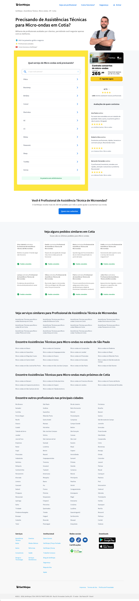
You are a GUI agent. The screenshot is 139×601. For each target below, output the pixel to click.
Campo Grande (75, 424)
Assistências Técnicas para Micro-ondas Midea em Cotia (81, 326)
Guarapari (101, 505)
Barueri (100, 412)
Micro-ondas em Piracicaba (79, 356)
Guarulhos (46, 412)
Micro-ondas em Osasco (51, 356)
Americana (46, 474)
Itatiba (100, 501)
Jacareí (100, 462)
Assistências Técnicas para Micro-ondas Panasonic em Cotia (109, 326)
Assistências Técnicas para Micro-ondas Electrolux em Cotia (109, 320)
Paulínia (73, 481)
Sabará (17, 489)
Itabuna (100, 524)
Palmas (100, 466)
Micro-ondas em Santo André (24, 360)
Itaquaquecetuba (48, 458)
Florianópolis (74, 416)
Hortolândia (74, 454)
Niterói (72, 412)
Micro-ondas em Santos (50, 360)
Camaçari (101, 474)
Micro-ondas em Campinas (51, 348)
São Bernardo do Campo (106, 420)
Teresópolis (102, 497)
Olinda (100, 454)
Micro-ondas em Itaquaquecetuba (54, 352)
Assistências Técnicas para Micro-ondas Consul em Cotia (81, 320)
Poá (99, 481)
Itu (44, 485)
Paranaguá (46, 524)
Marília (100, 508)
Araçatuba (73, 524)
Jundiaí (17, 435)
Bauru (45, 481)
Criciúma (73, 505)
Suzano (72, 443)
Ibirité (72, 485)
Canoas (72, 435)
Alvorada (18, 478)
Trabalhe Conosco (49, 553)
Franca (45, 489)
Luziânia (73, 508)
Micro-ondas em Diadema (106, 348)
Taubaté (45, 470)
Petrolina (46, 505)
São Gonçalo (74, 431)
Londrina (46, 447)
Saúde (30, 553)
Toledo (45, 512)
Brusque (18, 516)
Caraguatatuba (75, 489)
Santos (100, 416)
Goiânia (45, 408)
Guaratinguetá (75, 512)
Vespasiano (46, 497)
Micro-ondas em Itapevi (50, 385)
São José (73, 439)
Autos (17, 548)
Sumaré (72, 458)
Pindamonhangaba (21, 512)
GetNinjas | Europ (49, 548)
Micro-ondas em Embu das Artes (53, 381)
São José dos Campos (50, 431)
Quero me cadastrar (69, 211)
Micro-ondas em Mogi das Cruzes (26, 356)
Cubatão (18, 520)
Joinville (101, 424)
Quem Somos (47, 538)
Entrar (117, 5)
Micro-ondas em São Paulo (79, 366)
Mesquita (46, 478)
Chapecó (46, 501)
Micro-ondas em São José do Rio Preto (28, 366)
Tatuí (17, 524)
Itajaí (17, 451)
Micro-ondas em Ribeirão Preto (108, 356)
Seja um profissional (67, 5)
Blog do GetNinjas (49, 558)
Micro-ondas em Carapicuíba (79, 348)
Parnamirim (19, 474)
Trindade (18, 508)
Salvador (18, 408)
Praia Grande (102, 431)
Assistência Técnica (31, 11)
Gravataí (46, 466)
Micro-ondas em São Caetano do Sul (27, 389)
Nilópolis (18, 466)
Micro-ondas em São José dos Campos (55, 366)
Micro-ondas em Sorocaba (79, 360)
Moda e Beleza (33, 543)
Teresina (46, 462)
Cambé (100, 520)
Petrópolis (74, 478)
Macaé (100, 470)
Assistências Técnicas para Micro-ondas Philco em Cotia (26, 332)
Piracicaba (18, 454)
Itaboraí (100, 489)
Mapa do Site (47, 567)
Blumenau (101, 447)
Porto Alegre (19, 416)
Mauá (72, 447)
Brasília (100, 408)
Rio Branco (19, 404)
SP (50, 11)
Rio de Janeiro (75, 404)
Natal (17, 447)
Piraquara (18, 493)
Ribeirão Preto (48, 416)
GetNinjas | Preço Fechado (52, 543)
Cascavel (18, 485)
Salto (17, 505)
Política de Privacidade (106, 587)
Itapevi (72, 451)
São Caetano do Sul (49, 439)
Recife (17, 420)
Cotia (54, 11)
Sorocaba (101, 427)
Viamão (72, 466)
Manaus (45, 424)
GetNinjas (19, 11)
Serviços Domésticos (32, 559)
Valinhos (18, 462)
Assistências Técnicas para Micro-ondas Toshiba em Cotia (81, 332)
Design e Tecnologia (19, 559)
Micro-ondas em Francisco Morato (81, 381)
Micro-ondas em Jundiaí (78, 352)
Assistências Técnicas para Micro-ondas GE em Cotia (26, 326)
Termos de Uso (92, 587)
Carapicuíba (102, 439)
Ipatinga (18, 501)
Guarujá (45, 443)
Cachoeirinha (19, 470)
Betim (45, 451)
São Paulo (46, 404)
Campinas (73, 420)
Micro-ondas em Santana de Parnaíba (110, 385)
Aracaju (100, 451)
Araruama (73, 501)
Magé (72, 497)
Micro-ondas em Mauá (105, 352)
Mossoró (101, 512)
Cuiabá (17, 427)
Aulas (17, 543)
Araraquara (74, 493)
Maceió (45, 454)
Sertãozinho (74, 516)
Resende (46, 520)
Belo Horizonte (75, 408)
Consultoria (19, 553)
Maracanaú (19, 497)
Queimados (46, 508)
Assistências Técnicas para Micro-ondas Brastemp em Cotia (26, 320)
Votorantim (102, 485)
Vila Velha (46, 427)
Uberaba (101, 493)
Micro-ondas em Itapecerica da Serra (27, 385)
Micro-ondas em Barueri (23, 381)
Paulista (100, 478)
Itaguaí (45, 516)
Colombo (101, 458)
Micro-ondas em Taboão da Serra (53, 389)
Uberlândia (101, 435)
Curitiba (18, 412)
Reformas (32, 548)
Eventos (31, 538)
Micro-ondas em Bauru (22, 348)
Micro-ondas (43, 11)
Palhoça (100, 516)
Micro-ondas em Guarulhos (24, 352)
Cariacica (73, 470)
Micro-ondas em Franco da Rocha (109, 381)
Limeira (17, 481)
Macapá (72, 520)
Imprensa (83, 587)
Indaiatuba (19, 458)
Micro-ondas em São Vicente (107, 366)
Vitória (45, 435)
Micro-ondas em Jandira (78, 385)
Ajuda (45, 572)
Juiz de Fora (19, 439)
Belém (72, 427)
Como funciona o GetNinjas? (28, 47)
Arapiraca (18, 443)
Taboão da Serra (20, 431)
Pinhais (72, 462)
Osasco (17, 424)
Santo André (47, 420)
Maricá (72, 474)
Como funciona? (88, 5)
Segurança (103, 5)
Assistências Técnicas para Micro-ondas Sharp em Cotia (54, 332)
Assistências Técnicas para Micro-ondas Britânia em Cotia (54, 320)
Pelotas (45, 493)
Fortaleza (101, 404)
